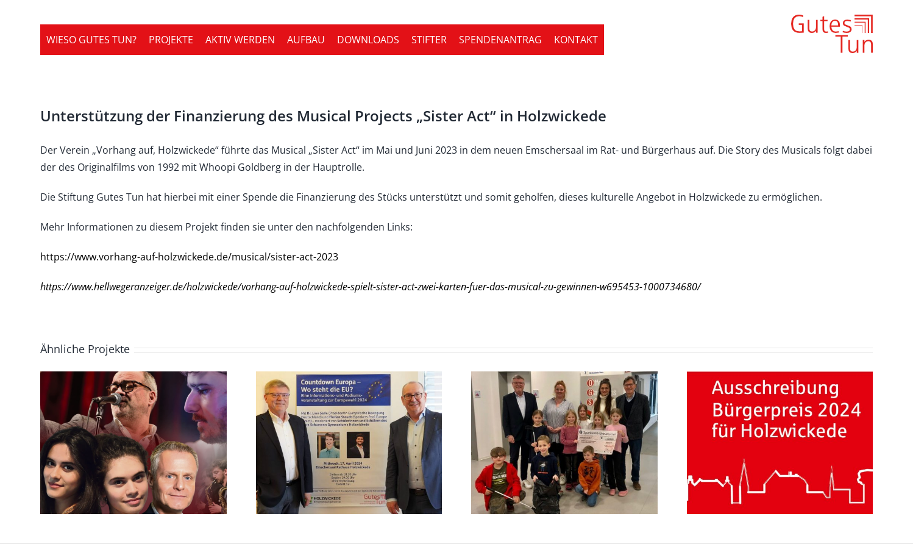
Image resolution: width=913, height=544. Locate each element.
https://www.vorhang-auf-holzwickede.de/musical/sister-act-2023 (189, 256)
